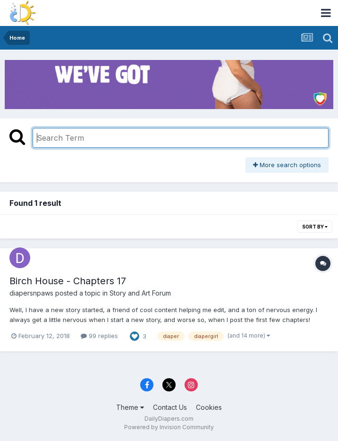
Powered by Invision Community (169, 427)
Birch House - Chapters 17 (67, 281)
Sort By (315, 226)
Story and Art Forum (140, 293)
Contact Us (170, 407)
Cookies (209, 407)
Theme (130, 407)
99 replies (99, 335)
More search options (287, 165)
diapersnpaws (31, 293)
